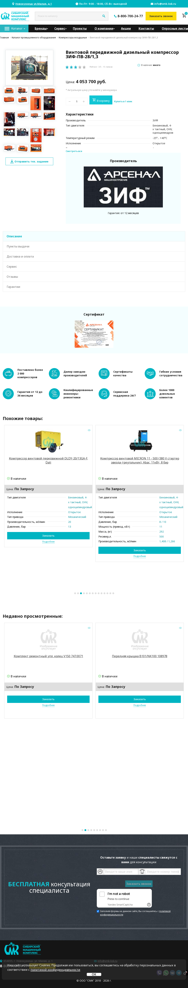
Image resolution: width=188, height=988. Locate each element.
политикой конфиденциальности (55, 970)
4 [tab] (84, 593)
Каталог (16, 28)
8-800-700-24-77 (130, 16)
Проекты (80, 28)
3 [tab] (81, 593)
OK (94, 974)
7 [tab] (93, 593)
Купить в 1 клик (123, 101)
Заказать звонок (161, 16)
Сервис (59, 28)
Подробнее (48, 541)
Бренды (41, 28)
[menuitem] (14, 28)
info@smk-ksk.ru (165, 4)
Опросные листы (175, 28)
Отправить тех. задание (29, 161)
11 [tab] (104, 593)
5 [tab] (87, 593)
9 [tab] (99, 593)
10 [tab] (101, 593)
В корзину (101, 100)
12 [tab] (107, 593)
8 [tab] (96, 593)
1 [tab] (75, 593)
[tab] (94, 236)
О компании (104, 28)
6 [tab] (90, 593)
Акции (126, 28)
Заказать (48, 536)
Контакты (146, 28)
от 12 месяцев (130, 213)
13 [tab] (110, 593)
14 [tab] (113, 593)
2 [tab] (78, 593)
